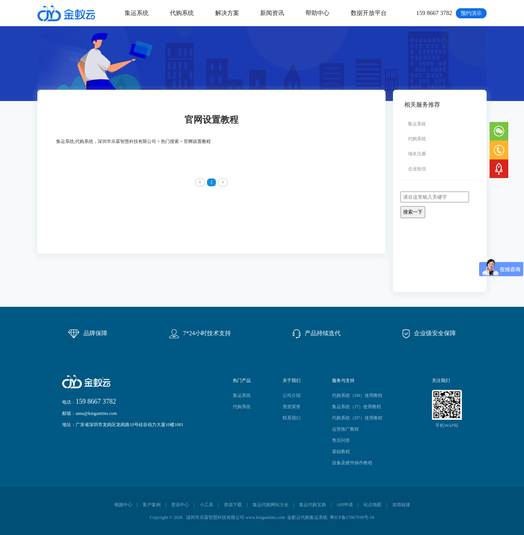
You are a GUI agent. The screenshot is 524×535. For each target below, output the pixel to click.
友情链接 (401, 504)
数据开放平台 (369, 13)
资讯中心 (180, 504)
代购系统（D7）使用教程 (357, 418)
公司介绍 (292, 395)
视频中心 (123, 504)
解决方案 (227, 13)
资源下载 (233, 504)
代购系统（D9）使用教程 (357, 395)
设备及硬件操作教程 (352, 462)
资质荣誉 (292, 406)
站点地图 (372, 504)
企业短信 (417, 168)
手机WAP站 (446, 425)
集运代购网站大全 (271, 504)
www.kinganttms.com (265, 517)
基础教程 (341, 451)
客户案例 (152, 504)
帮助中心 (317, 13)
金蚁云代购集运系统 (307, 517)
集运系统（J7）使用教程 (356, 406)
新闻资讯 (272, 13)
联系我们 (292, 418)
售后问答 (341, 440)
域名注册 (417, 153)
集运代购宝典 (312, 504)
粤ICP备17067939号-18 (352, 517)
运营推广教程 (345, 429)
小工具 (206, 504)
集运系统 (137, 13)
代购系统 (182, 13)
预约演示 (471, 13)
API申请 (344, 504)
